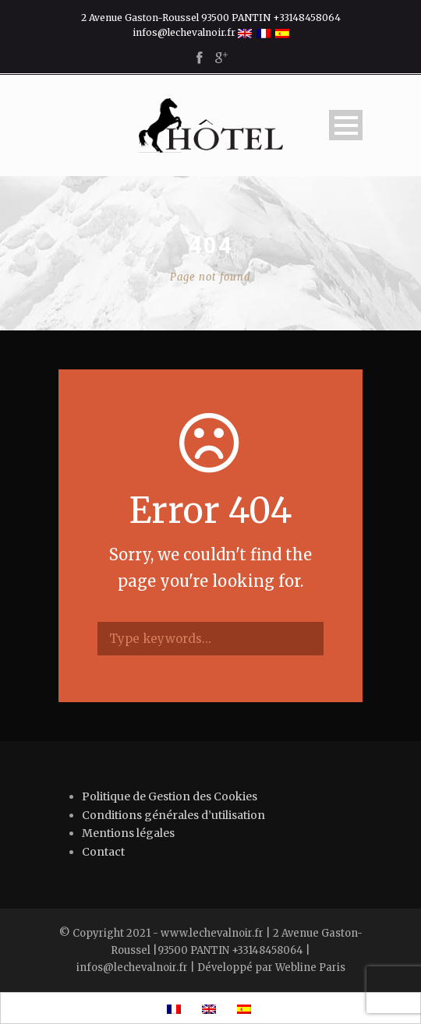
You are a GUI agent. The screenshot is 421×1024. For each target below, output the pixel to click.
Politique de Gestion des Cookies (169, 796)
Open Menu (346, 125)
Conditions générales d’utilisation (173, 815)
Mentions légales (128, 833)
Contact (103, 852)
